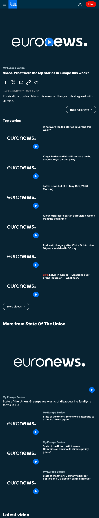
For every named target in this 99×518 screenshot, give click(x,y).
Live (90, 4)
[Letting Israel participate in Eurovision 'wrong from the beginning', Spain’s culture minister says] (69, 227)
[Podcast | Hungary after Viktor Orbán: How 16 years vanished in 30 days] (69, 256)
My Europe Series (14, 397)
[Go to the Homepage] (12, 4)
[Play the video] (49, 42)
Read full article (79, 109)
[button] (16, 306)
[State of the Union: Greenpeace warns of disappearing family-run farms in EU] (49, 403)
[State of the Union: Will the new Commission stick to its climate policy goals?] (69, 455)
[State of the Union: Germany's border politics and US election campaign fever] (69, 484)
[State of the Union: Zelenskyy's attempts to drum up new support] (69, 425)
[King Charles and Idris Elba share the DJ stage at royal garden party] (69, 167)
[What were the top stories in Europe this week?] (69, 138)
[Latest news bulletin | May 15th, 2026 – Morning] (69, 197)
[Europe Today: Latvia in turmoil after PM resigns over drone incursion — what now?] (69, 286)
